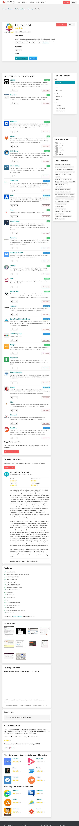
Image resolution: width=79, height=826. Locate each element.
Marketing (30, 9)
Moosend (13, 415)
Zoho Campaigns (16, 334)
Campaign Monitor (16, 253)
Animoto (39, 799)
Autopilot (13, 306)
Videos (57, 99)
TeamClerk (14, 181)
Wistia (38, 768)
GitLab (12, 136)
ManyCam (15, 790)
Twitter (34, 58)
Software (24, 2)
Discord (43, 2)
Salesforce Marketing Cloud (20, 319)
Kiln (11, 402)
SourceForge (14, 166)
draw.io (15, 799)
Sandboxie (39, 790)
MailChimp (14, 151)
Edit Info (71, 25)
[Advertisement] (39, 15)
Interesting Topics (60, 111)
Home (18, 2)
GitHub (12, 80)
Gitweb (12, 265)
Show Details (46, 90)
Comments (58, 105)
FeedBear (13, 428)
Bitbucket (13, 121)
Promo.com (39, 758)
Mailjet (12, 345)
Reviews (58, 85)
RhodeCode (14, 291)
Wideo (38, 777)
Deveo (12, 387)
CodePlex (13, 238)
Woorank (15, 777)
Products (31, 2)
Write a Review (62, 25)
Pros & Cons (59, 90)
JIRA (11, 195)
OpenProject (14, 221)
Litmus (15, 768)
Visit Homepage (22, 58)
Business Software (20, 9)
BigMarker (14, 358)
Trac (11, 210)
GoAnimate (16, 809)
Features (58, 88)
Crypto (37, 2)
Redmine (13, 95)
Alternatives (59, 82)
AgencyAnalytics (16, 373)
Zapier (38, 809)
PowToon (15, 758)
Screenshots (59, 96)
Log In (73, 2)
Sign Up (66, 2)
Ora (11, 278)
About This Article (60, 108)
